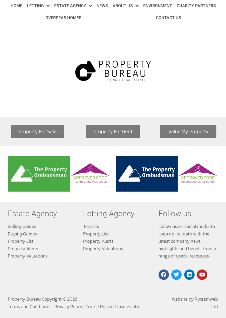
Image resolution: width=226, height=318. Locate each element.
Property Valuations (28, 256)
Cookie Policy (98, 306)
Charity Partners (196, 5)
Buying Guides (22, 234)
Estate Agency (73, 6)
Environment (157, 5)
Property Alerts (23, 248)
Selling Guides (22, 226)
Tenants (91, 226)
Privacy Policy (68, 306)
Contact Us (168, 17)
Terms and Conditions (29, 306)
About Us (126, 6)
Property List (20, 241)
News (102, 5)
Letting (38, 6)
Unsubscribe (127, 306)
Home (16, 5)
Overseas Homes (63, 17)
